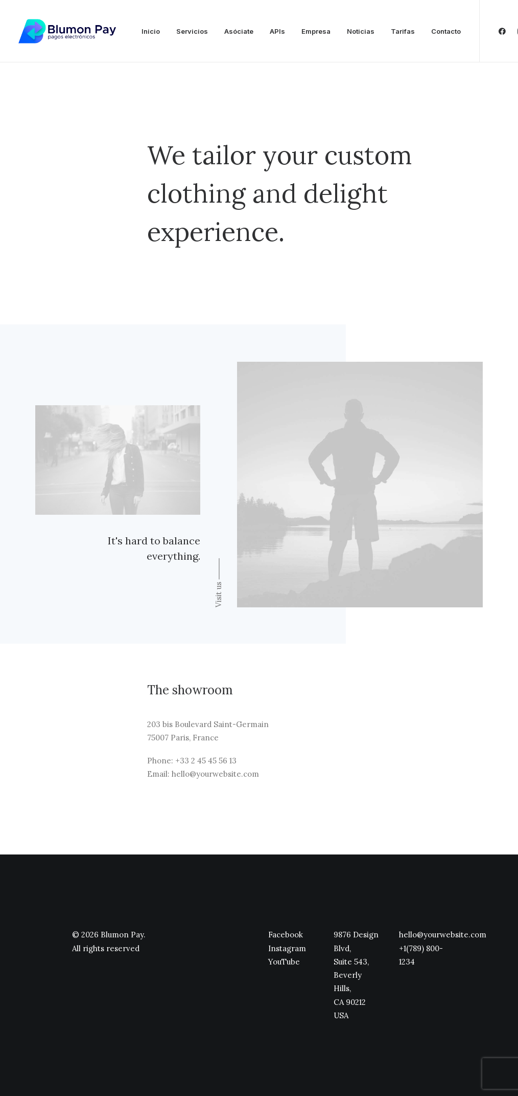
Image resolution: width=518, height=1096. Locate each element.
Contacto (446, 31)
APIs (277, 31)
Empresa (316, 31)
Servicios (192, 31)
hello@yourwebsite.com (442, 934)
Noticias (360, 31)
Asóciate (238, 31)
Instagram (287, 948)
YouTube (284, 962)
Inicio (151, 31)
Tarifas (403, 31)
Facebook (285, 934)
